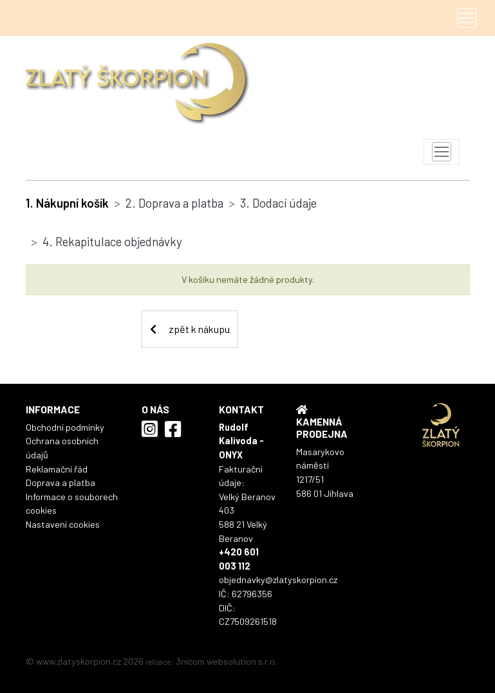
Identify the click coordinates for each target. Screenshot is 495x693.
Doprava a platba (60, 482)
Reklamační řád (57, 469)
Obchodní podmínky (65, 427)
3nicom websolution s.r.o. (226, 661)
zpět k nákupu (190, 329)
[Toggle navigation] (467, 18)
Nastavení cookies (63, 524)
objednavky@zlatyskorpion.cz (278, 579)
